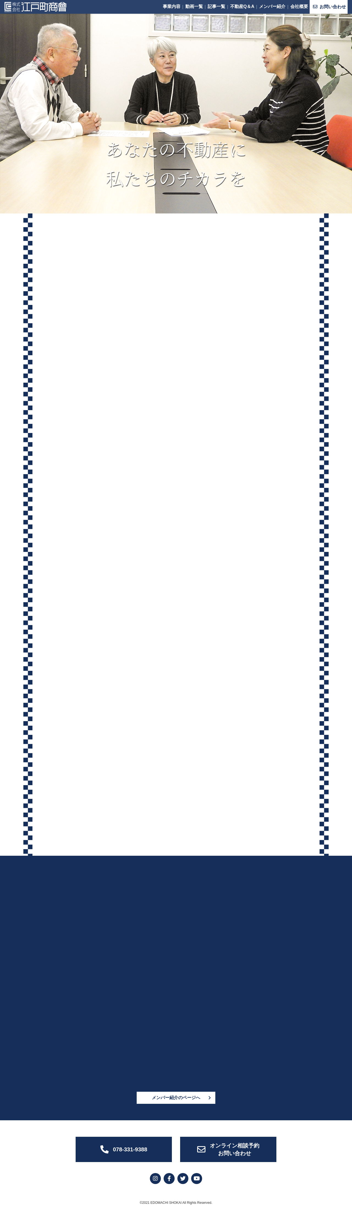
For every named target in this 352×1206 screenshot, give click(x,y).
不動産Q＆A (242, 6)
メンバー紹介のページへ (176, 1095)
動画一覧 (194, 6)
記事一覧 (216, 6)
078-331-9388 (123, 1147)
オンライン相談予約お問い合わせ (228, 1147)
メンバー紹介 (272, 6)
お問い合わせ (329, 6)
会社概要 (299, 6)
